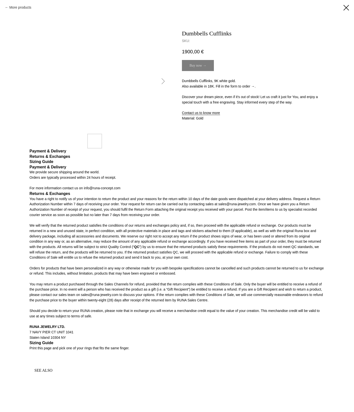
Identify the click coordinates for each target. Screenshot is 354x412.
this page (45, 348)
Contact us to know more (201, 113)
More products (20, 7)
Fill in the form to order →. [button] (236, 86)
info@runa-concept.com (102, 188)
